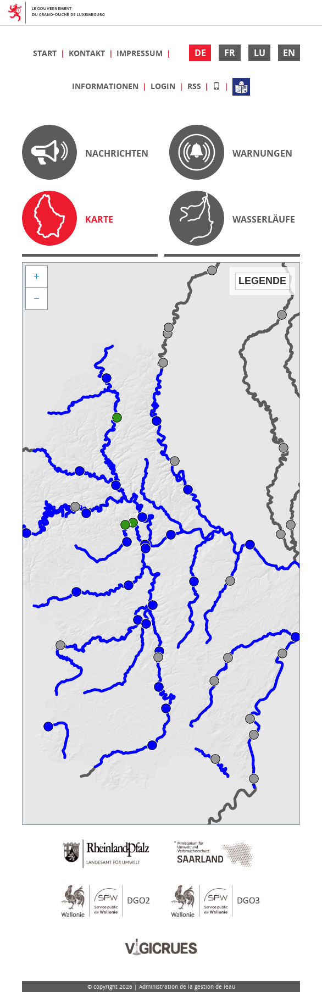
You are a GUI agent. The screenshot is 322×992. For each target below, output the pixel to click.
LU (259, 53)
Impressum (140, 53)
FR (229, 53)
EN (289, 53)
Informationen (106, 86)
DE (200, 53)
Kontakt (88, 53)
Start (46, 53)
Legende (262, 280)
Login (164, 86)
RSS (195, 86)
